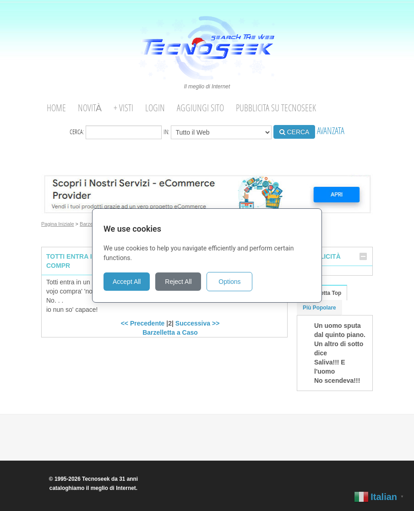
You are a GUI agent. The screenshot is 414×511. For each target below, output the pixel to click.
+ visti (123, 108)
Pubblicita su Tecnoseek (276, 108)
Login (155, 108)
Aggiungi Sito (200, 108)
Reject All (178, 281)
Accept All (127, 281)
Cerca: (116, 132)
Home (56, 108)
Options (229, 281)
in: (217, 132)
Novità (90, 108)
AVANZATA (330, 130)
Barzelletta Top (322, 293)
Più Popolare (319, 307)
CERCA (294, 132)
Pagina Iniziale (57, 224)
